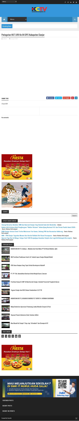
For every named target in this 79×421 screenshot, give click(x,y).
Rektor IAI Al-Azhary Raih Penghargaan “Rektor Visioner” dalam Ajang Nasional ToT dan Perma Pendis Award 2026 (38, 227)
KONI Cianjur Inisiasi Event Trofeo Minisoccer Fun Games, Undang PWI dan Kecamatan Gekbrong (32, 231)
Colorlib (9, 418)
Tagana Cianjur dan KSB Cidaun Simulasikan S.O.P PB (26, 290)
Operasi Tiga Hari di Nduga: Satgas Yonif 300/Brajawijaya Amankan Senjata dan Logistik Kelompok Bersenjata (37, 238)
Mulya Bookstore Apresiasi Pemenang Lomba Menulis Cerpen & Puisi (31, 307)
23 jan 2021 (14, 39)
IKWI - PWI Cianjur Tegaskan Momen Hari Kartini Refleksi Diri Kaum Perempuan (27, 236)
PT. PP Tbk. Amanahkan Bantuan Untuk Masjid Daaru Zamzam (29, 273)
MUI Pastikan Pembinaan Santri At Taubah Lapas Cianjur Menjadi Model (32, 257)
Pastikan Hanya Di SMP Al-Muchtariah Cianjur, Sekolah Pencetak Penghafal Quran (35, 282)
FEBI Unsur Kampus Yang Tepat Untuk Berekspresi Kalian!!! (28, 265)
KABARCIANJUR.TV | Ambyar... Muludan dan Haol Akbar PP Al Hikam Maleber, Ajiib (34, 249)
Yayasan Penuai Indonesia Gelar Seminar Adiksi (24, 315)
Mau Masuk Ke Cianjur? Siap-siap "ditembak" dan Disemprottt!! (29, 323)
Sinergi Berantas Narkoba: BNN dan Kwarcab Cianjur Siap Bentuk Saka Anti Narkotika (29, 225)
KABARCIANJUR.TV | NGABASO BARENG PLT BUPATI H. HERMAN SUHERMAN (32, 298)
